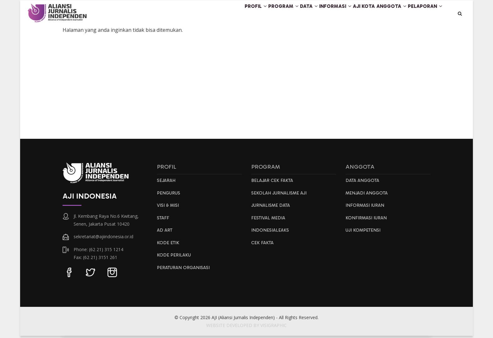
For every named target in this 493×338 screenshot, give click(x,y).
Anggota (382, 14)
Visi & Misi (169, 208)
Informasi (314, 14)
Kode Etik (168, 247)
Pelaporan (422, 14)
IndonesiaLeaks (270, 234)
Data (281, 14)
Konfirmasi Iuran (367, 221)
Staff (163, 221)
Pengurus (169, 196)
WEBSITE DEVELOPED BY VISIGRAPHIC (246, 327)
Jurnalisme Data (271, 208)
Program (249, 14)
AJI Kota (349, 14)
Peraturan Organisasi (184, 273)
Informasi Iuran (366, 208)
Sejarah (166, 183)
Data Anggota (364, 183)
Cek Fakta (263, 247)
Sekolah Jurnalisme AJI (280, 196)
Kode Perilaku (174, 260)
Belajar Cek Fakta (273, 183)
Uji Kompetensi (365, 234)
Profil (214, 14)
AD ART (165, 234)
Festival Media (269, 221)
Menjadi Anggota (368, 196)
